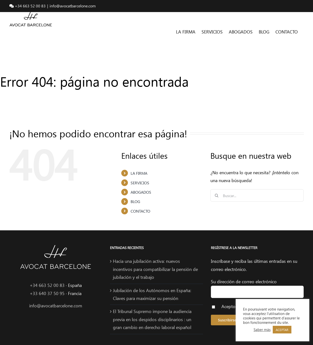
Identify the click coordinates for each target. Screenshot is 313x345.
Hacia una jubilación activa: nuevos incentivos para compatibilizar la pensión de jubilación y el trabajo (155, 269)
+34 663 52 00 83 (47, 285)
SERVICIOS (140, 182)
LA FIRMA (139, 173)
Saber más (262, 329)
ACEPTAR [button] (282, 330)
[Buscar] (216, 195)
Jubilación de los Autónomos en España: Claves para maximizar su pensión (152, 294)
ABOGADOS (141, 192)
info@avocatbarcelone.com (73, 5)
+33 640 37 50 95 (47, 293)
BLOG (135, 201)
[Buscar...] (257, 195)
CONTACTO (140, 211)
